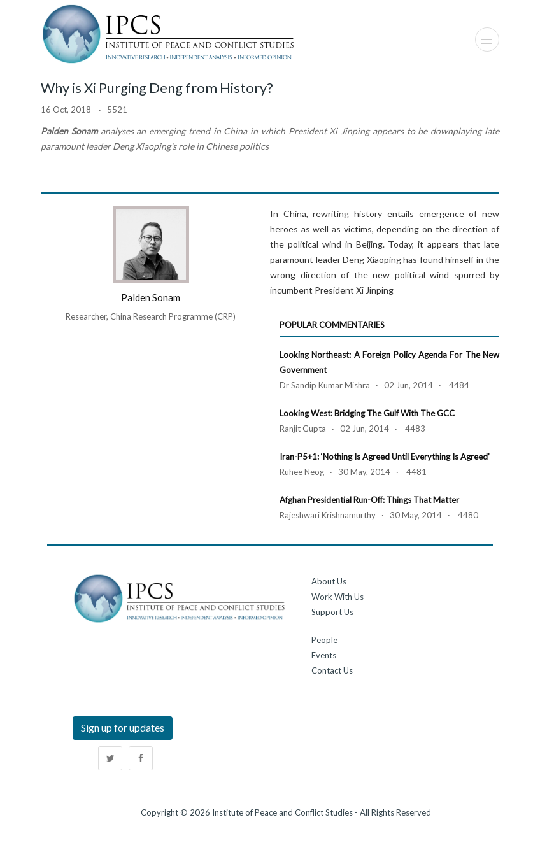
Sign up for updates (122, 727)
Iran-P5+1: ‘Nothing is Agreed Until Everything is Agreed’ (385, 456)
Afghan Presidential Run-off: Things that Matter (369, 500)
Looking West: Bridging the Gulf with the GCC (367, 413)
